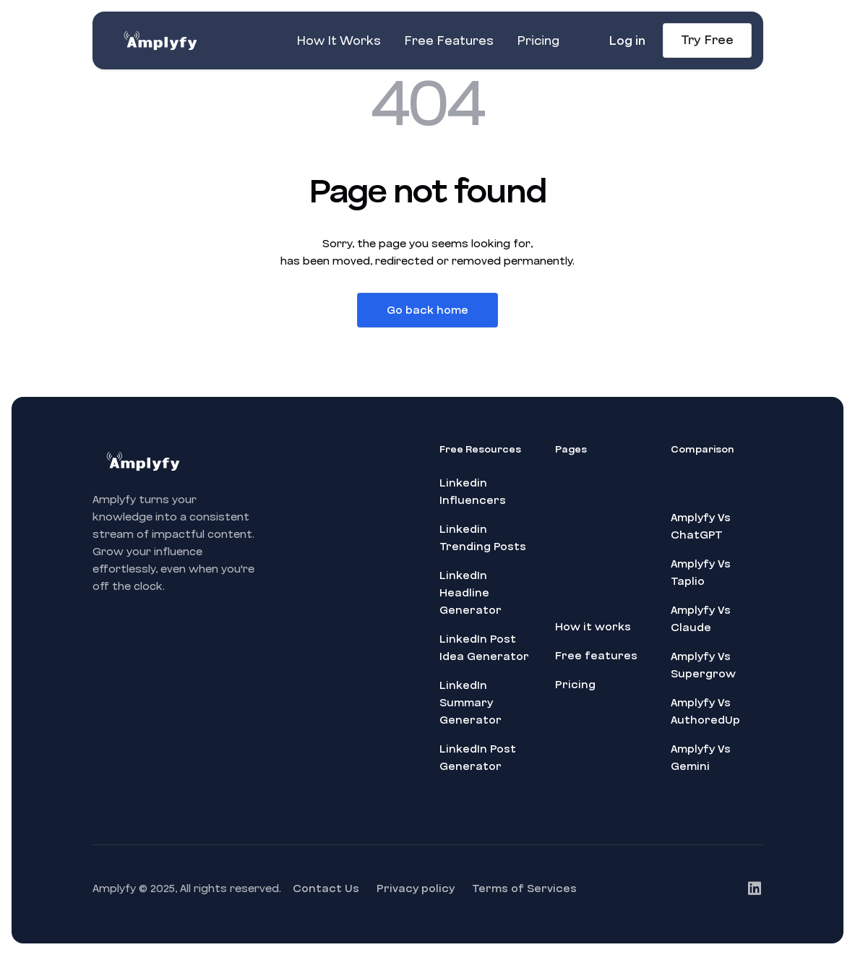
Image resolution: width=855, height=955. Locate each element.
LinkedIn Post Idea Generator (484, 647)
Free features (596, 656)
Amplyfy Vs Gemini (701, 757)
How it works (593, 627)
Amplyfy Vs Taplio (701, 572)
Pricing (538, 41)
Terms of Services (524, 888)
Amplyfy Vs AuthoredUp (705, 711)
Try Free (707, 40)
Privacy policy (416, 888)
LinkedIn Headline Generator (470, 593)
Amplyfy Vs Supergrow (703, 665)
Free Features (449, 41)
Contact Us (326, 888)
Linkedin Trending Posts (482, 537)
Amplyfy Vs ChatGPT (701, 526)
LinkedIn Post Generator (477, 757)
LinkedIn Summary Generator (470, 702)
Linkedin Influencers (472, 491)
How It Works (338, 41)
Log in (627, 41)
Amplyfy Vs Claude (701, 618)
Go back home (427, 310)
